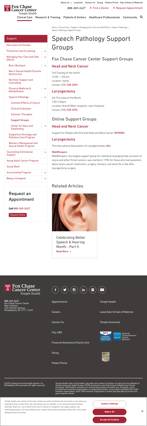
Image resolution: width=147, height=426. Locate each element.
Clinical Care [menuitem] (24, 17)
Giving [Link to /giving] (55, 353)
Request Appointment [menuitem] (129, 8)
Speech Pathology (119, 27)
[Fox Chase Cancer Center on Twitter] (64, 289)
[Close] (142, 412)
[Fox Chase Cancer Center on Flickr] (92, 289)
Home (54, 27)
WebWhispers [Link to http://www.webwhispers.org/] (59, 152)
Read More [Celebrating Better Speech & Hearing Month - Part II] (62, 251)
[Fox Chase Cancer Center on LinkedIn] (83, 289)
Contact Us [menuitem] (90, 3)
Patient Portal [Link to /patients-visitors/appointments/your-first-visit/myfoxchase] (59, 363)
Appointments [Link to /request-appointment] (59, 302)
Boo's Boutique (17, 65)
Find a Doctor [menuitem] (101, 8)
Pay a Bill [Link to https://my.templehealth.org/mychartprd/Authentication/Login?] (57, 332)
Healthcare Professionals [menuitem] (104, 17)
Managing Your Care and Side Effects (94, 27)
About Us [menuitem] (65, 3)
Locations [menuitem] (78, 3)
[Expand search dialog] (141, 18)
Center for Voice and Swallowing (22, 127)
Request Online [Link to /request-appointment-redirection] (17, 215)
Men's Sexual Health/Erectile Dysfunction (25, 73)
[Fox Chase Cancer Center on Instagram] (74, 289)
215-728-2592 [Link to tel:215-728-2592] (69, 85)
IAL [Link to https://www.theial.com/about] (108, 146)
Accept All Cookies (109, 421)
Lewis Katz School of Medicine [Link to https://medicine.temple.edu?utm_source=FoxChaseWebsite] (116, 312)
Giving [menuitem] (100, 3)
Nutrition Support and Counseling (21, 81)
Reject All (110, 413)
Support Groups (20, 120)
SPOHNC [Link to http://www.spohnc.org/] (119, 133)
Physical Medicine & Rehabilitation (20, 90)
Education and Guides (19, 45)
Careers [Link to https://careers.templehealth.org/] (56, 312)
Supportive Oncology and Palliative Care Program (23, 136)
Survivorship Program (19, 172)
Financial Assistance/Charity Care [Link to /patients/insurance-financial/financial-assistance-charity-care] (70, 342)
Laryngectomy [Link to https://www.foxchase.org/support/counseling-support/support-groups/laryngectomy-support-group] (63, 91)
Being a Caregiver (16, 178)
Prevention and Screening (21, 51)
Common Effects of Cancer (25, 103)
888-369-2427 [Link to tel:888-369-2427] (22, 208)
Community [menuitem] (130, 17)
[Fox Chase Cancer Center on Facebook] (55, 289)
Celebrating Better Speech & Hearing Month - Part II (70, 242)
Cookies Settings (109, 405)
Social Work (13, 166)
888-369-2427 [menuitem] (76, 8)
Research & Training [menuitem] (47, 17)
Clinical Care (64, 27)
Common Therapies (21, 114)
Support (74, 27)
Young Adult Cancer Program (23, 160)
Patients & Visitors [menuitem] (74, 17)
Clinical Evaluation (21, 108)
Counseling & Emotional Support (20, 153)
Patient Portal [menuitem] (111, 3)
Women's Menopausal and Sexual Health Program (23, 145)
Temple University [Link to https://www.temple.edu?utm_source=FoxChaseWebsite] (110, 322)
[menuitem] (141, 19)
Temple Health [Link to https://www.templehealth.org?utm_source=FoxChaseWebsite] (108, 302)
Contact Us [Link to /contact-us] (58, 322)
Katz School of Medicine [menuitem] (131, 3)
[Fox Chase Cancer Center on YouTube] (102, 289)
